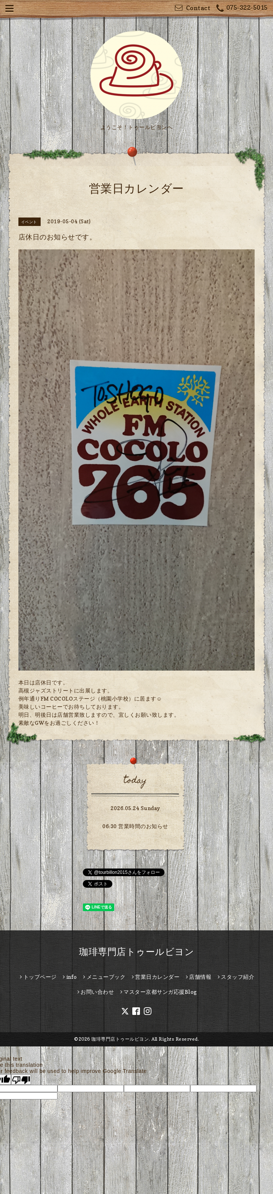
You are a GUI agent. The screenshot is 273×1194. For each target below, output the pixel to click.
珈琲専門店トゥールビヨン (136, 951)
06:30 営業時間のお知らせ (135, 826)
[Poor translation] (21, 1079)
